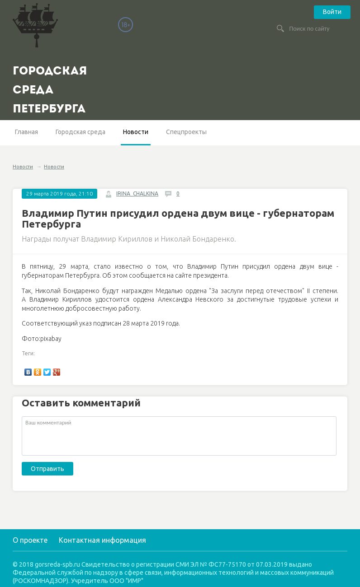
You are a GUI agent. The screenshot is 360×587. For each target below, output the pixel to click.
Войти (332, 11)
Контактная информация (102, 540)
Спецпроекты (186, 131)
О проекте (30, 540)
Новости (135, 131)
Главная (26, 131)
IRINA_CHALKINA (137, 193)
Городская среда (80, 131)
